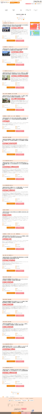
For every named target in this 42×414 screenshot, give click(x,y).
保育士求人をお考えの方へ (16, 398)
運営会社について (22, 398)
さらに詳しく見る (11, 40)
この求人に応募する (20, 40)
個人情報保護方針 (31, 398)
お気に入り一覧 (33, 3)
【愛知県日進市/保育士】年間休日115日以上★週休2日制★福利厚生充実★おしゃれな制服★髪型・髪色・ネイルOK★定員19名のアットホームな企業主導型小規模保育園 (15, 163)
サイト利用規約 (26, 398)
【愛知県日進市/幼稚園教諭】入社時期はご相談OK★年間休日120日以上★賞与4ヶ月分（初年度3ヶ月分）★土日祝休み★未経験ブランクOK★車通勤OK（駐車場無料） (15, 140)
